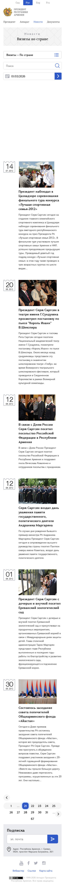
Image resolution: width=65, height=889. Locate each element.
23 (39, 806)
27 (18, 812)
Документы (53, 21)
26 (11, 812)
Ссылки (32, 870)
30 (39, 812)
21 (25, 806)
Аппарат (24, 21)
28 (25, 812)
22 (32, 806)
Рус (28, 2)
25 (53, 806)
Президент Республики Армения (21, 12)
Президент (9, 21)
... (7, 76)
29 (32, 812)
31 (46, 812)
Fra (48, 2)
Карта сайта (45, 870)
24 (46, 806)
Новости (38, 21)
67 (32, 819)
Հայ (17, 2)
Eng (38, 2)
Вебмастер (18, 870)
